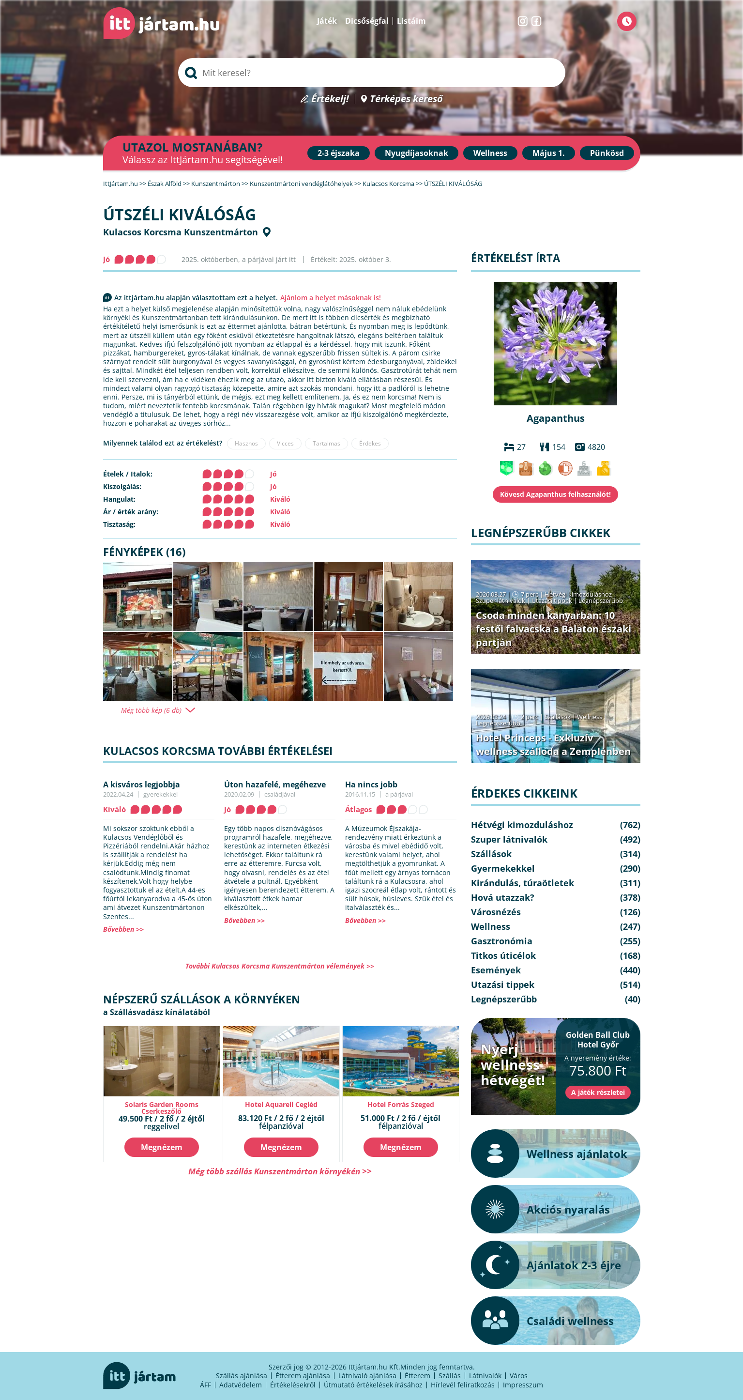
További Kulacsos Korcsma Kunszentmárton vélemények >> (279, 965)
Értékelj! (330, 99)
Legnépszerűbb (600, 600)
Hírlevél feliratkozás (463, 1384)
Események (496, 970)
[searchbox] (371, 72)
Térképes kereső (406, 99)
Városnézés (496, 912)
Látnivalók (485, 1375)
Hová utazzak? (502, 897)
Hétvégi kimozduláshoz (578, 594)
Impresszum (523, 1384)
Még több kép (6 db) (151, 710)
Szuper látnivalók (500, 600)
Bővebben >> (123, 929)
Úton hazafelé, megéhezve (275, 784)
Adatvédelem (240, 1384)
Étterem (417, 1375)
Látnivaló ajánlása (367, 1375)
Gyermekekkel (503, 868)
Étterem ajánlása (302, 1375)
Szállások (558, 716)
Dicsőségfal (367, 20)
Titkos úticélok (503, 955)
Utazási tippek (551, 600)
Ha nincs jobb (371, 784)
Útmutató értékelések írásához (373, 1384)
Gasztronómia (501, 941)
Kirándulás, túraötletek (522, 882)
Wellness (490, 153)
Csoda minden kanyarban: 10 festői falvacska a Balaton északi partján (553, 629)
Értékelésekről (293, 1384)
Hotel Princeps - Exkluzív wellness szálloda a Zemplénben (553, 744)
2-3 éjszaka (339, 153)
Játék (327, 20)
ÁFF (205, 1384)
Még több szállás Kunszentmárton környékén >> (280, 1171)
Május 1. (548, 153)
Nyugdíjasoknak (416, 153)
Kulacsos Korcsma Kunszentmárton (180, 232)
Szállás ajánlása (241, 1375)
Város (519, 1375)
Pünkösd (607, 153)
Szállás (450, 1375)
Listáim (411, 20)
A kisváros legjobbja (141, 784)
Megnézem (161, 1147)
